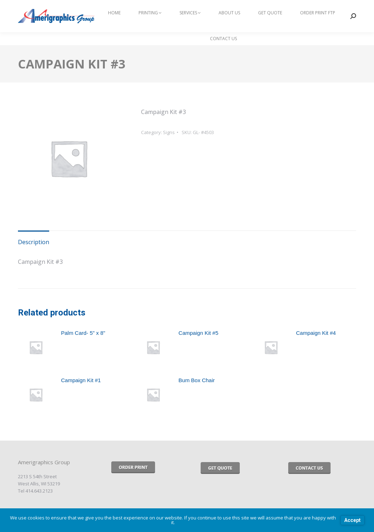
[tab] (33, 239)
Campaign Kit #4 (316, 333)
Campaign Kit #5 (198, 333)
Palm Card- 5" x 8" (83, 333)
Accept (352, 520)
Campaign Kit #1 (81, 380)
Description (33, 242)
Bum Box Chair (196, 380)
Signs (169, 132)
